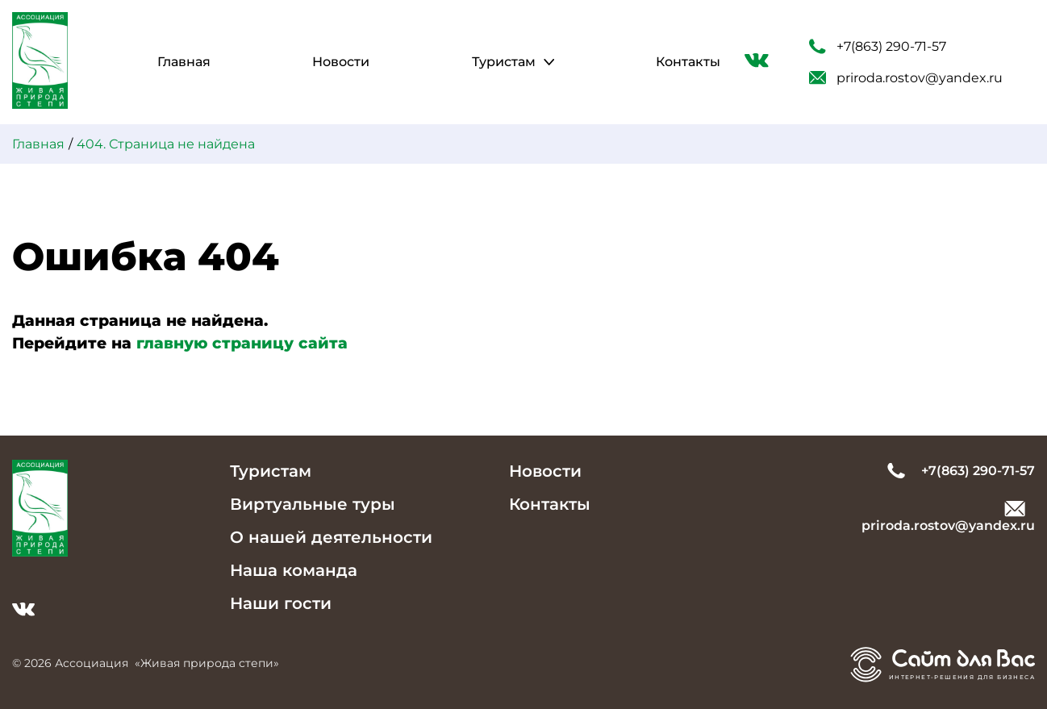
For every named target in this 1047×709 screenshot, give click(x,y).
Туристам (504, 61)
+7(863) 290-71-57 (877, 47)
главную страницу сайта (242, 343)
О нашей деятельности (331, 537)
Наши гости (281, 603)
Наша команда (293, 570)
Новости (340, 61)
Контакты (688, 61)
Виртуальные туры (312, 504)
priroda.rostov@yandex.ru (906, 77)
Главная (184, 61)
